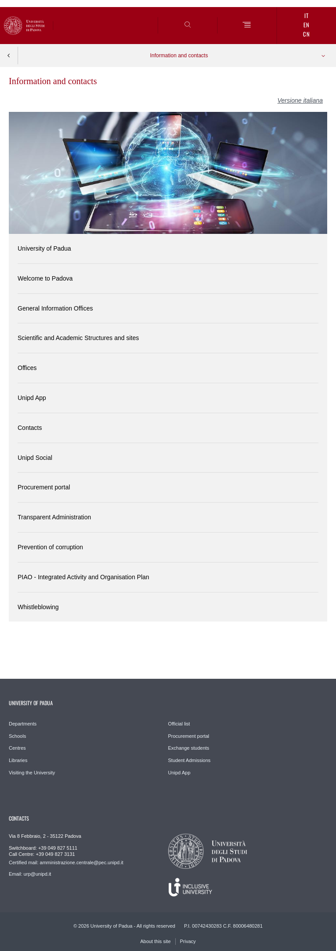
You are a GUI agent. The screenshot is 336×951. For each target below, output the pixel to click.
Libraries (18, 760)
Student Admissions (189, 760)
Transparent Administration (54, 517)
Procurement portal (44, 487)
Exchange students (189, 748)
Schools (17, 736)
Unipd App (32, 397)
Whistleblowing (38, 607)
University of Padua (44, 248)
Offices (27, 367)
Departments (23, 723)
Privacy (188, 941)
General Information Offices (55, 308)
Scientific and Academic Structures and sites (78, 337)
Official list (179, 723)
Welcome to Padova (45, 278)
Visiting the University (32, 772)
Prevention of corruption (50, 547)
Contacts (30, 427)
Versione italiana (300, 100)
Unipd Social (35, 457)
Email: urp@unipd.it (30, 874)
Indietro (9, 55)
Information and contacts (179, 55)
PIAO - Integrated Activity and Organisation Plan (83, 577)
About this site (155, 941)
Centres (17, 748)
